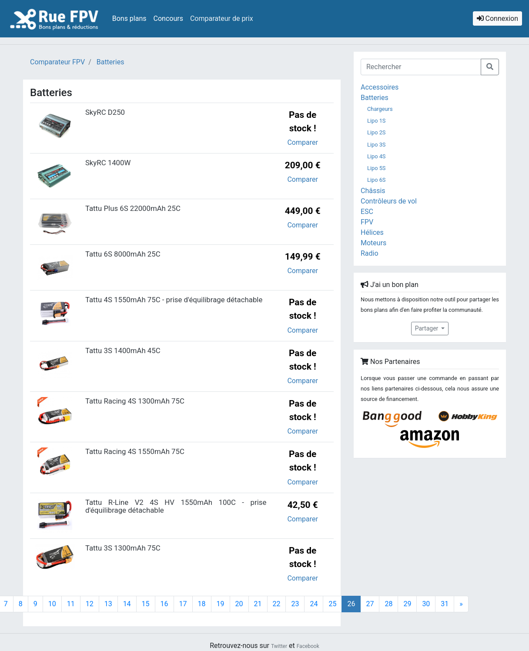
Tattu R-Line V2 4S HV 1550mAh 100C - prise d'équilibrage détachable (175, 506)
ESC (367, 211)
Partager (427, 328)
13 (108, 604)
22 (277, 604)
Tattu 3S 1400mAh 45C (123, 350)
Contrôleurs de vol (389, 201)
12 (90, 604)
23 (295, 604)
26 (354, 604)
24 (314, 604)
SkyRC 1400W (108, 162)
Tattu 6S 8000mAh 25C (123, 254)
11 (71, 604)
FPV (367, 222)
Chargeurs (380, 109)
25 (332, 604)
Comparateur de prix (221, 18)
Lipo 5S (376, 168)
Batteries (374, 97)
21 (258, 604)
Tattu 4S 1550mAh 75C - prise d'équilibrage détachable (173, 299)
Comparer (302, 142)
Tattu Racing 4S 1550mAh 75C (134, 451)
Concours (168, 18)
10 (52, 604)
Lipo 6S (376, 180)
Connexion (497, 18)
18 (202, 604)
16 (164, 604)
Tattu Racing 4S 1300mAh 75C (134, 401)
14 (127, 604)
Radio (369, 253)
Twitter (279, 646)
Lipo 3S (376, 144)
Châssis (373, 191)
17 (183, 604)
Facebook (308, 646)
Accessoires (379, 87)
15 (146, 604)
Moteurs (373, 243)
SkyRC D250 (105, 112)
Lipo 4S (376, 156)
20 (239, 604)
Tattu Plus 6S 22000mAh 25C (133, 208)
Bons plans (129, 18)
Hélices (372, 232)
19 (220, 604)
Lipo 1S (376, 120)
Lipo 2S (376, 132)
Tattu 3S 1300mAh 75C (123, 548)
